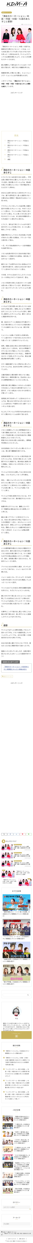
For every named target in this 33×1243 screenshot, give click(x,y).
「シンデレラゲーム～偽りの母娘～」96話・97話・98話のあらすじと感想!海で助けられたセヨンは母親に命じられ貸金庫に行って (17, 1072)
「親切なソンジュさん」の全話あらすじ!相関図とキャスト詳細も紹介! (17, 1052)
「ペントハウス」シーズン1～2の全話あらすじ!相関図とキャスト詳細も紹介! (16, 929)
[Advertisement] (16, 110)
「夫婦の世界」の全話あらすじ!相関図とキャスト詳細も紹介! (16, 952)
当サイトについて (12, 1238)
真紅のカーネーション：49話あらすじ (18, 146)
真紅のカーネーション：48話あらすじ (18, 142)
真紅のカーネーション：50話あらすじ (18, 151)
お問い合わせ (22, 1238)
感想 (9, 159)
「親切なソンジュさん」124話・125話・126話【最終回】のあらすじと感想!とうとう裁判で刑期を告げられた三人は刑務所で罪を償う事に (17, 1061)
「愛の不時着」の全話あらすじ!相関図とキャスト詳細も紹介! (16, 974)
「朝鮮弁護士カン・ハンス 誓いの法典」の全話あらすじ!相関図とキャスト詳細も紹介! (16, 905)
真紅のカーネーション (6, 12)
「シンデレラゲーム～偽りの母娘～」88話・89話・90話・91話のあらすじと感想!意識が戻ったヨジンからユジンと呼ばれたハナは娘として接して (17, 1095)
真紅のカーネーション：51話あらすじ (18, 156)
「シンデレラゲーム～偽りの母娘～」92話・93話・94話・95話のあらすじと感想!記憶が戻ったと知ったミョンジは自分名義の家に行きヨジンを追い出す (17, 1084)
